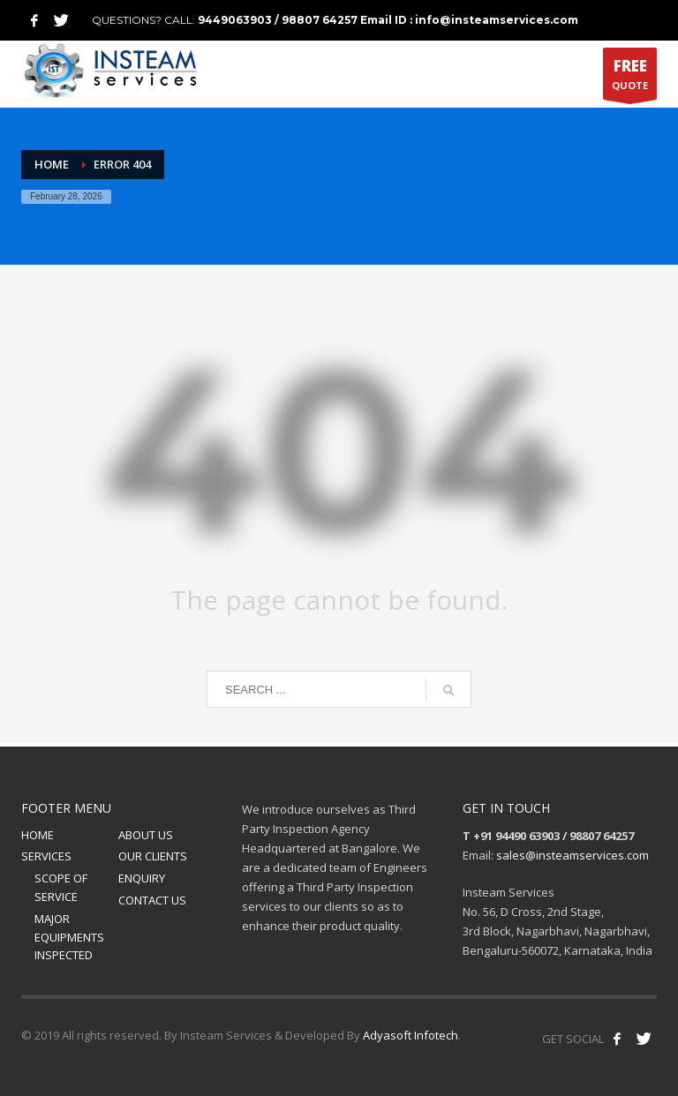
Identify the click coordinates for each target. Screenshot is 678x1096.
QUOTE (630, 78)
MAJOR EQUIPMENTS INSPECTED (69, 937)
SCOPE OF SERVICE (60, 887)
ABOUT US (145, 835)
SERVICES (46, 856)
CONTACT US (152, 900)
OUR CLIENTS (152, 856)
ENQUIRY (141, 878)
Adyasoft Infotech (410, 1035)
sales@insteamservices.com (572, 855)
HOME (37, 835)
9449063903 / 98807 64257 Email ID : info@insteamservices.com (388, 19)
